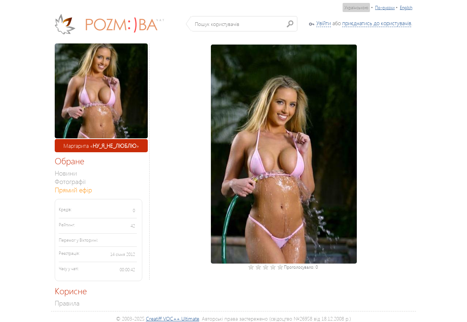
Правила (67, 302)
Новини (66, 172)
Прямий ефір (73, 189)
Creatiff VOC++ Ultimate (172, 318)
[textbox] (244, 23)
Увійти (323, 23)
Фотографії (70, 181)
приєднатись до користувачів (376, 23)
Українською (356, 7)
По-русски (385, 7)
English (406, 7)
